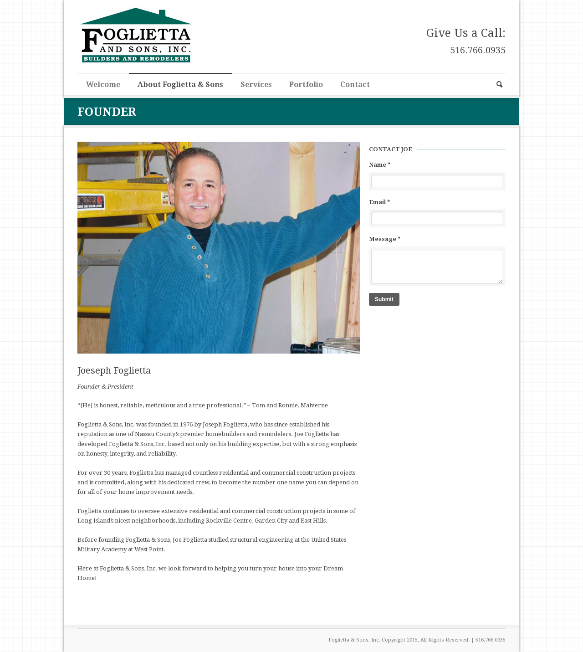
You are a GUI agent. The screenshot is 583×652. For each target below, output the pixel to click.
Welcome (103, 84)
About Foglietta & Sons (180, 84)
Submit (384, 299)
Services (256, 84)
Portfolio (306, 84)
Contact (355, 84)
